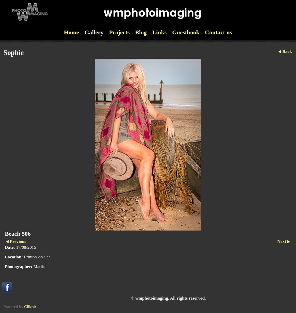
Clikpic (30, 307)
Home (71, 32)
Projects (119, 32)
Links (159, 32)
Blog (141, 32)
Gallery (94, 32)
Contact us (218, 32)
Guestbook (186, 32)
